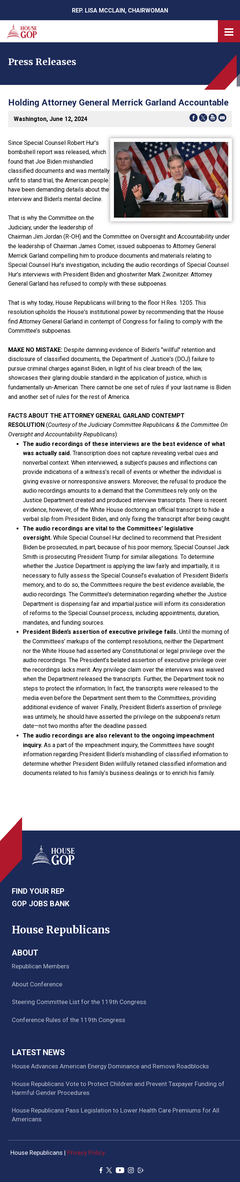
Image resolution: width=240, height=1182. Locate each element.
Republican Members (40, 966)
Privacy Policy (86, 1152)
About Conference (37, 984)
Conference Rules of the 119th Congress (68, 1020)
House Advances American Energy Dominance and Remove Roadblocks (110, 1066)
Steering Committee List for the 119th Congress (79, 1002)
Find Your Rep (38, 891)
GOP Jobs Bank (40, 903)
